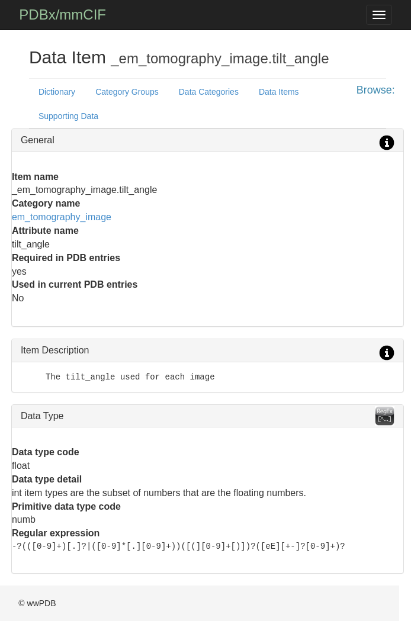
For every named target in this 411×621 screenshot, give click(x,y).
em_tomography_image (61, 217)
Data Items (279, 91)
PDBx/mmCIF (62, 14)
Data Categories (209, 91)
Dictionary (56, 91)
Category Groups (127, 91)
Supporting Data (68, 116)
